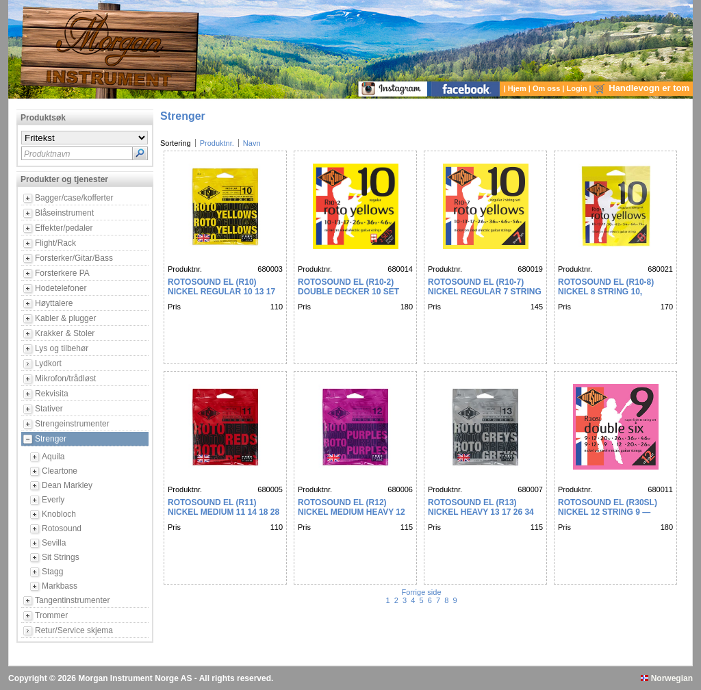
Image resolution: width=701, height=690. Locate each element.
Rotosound (61, 528)
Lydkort (48, 363)
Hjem (518, 88)
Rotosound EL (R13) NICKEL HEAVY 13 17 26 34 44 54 (481, 512)
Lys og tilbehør (61, 348)
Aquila (53, 456)
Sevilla (54, 543)
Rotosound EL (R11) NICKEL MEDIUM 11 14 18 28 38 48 (223, 512)
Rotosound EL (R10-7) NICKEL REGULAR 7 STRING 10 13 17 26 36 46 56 (484, 291)
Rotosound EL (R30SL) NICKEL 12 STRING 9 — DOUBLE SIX (607, 512)
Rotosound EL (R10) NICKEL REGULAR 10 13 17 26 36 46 (221, 291)
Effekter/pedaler (64, 228)
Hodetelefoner (60, 288)
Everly (53, 499)
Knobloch (59, 514)
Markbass (59, 586)
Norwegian (667, 678)
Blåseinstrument (64, 213)
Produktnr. (217, 143)
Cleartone (59, 471)
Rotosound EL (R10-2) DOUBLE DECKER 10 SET (348, 286)
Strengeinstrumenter (72, 424)
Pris (174, 307)
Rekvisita (51, 393)
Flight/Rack (55, 243)
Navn (252, 143)
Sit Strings (60, 557)
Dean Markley (67, 485)
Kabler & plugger (65, 318)
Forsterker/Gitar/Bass (74, 258)
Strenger (50, 439)
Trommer (51, 615)
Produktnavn (47, 154)
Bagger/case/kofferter (74, 198)
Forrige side (422, 592)
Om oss (547, 88)
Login (578, 88)
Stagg (52, 571)
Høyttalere (54, 303)
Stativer (49, 408)
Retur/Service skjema (74, 630)
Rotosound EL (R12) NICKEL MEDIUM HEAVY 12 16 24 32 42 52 (351, 512)
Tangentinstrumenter (72, 600)
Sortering (175, 143)
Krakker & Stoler (64, 333)
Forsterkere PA (62, 273)
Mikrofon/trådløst (65, 378)
